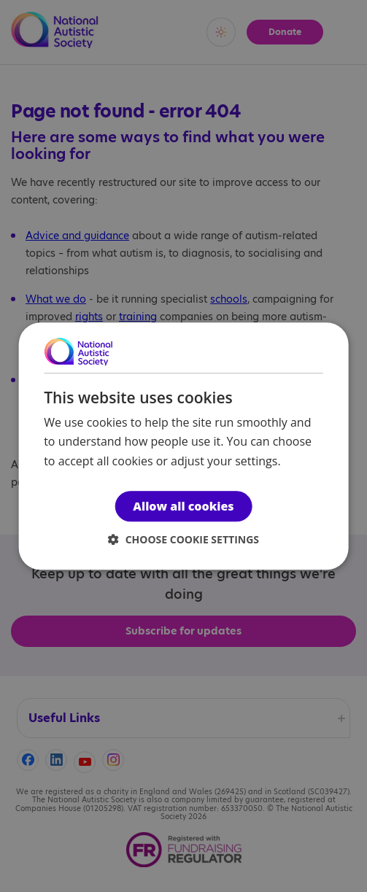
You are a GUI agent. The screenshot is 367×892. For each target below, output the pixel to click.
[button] (183, 539)
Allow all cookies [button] (183, 506)
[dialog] (183, 446)
